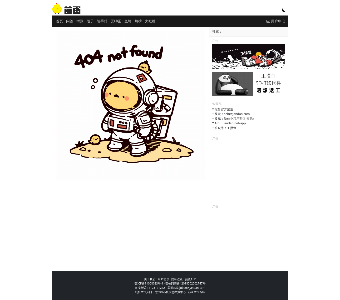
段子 (90, 21)
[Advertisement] (248, 172)
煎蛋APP (190, 279)
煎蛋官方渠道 (224, 109)
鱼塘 (128, 21)
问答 (69, 21)
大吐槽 (150, 21)
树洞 (80, 21)
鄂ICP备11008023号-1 (148, 283)
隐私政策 (177, 279)
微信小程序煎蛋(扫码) (239, 118)
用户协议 (163, 279)
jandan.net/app (234, 123)
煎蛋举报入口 (143, 292)
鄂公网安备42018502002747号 (185, 283)
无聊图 (116, 21)
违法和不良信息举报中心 (170, 292)
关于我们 (149, 279)
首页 (59, 21)
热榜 (138, 21)
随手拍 (102, 21)
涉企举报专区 (196, 292)
